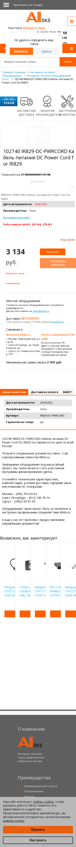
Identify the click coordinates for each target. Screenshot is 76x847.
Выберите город (34, 28)
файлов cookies (14, 821)
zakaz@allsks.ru (40, 311)
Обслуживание (33, 791)
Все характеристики (16, 217)
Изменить (21, 51)
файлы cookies (43, 802)
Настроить (37, 840)
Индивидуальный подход (40, 786)
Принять (38, 829)
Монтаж (29, 796)
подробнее (56, 321)
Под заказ (67, 239)
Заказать (52, 252)
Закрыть (47, 51)
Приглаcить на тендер (27, 5)
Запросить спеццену (58, 263)
